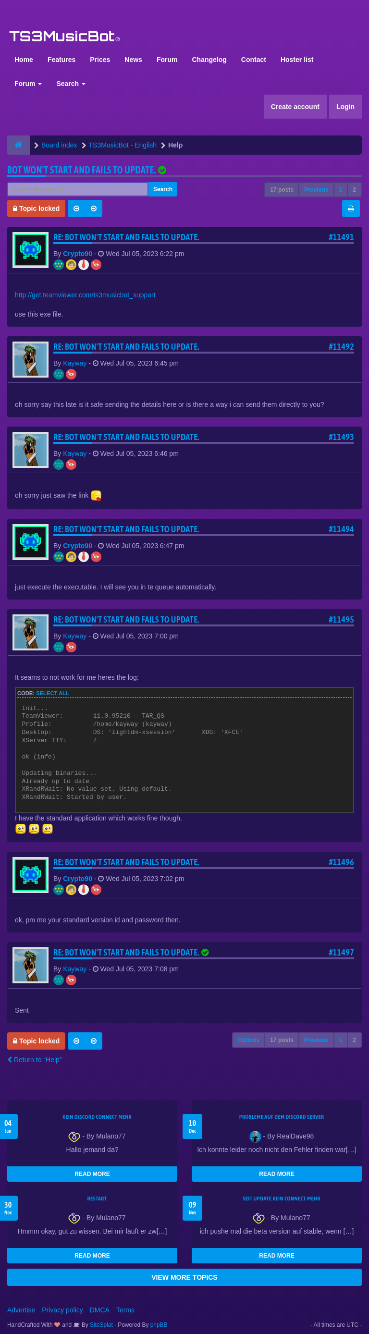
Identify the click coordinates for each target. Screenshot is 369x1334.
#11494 (341, 529)
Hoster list (297, 59)
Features (61, 59)
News (133, 59)
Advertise (21, 1310)
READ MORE (92, 1174)
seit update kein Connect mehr (281, 1198)
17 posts (282, 189)
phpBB (159, 1325)
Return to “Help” (34, 1060)
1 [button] (341, 189)
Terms (125, 1310)
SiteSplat (100, 1325)
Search (71, 83)
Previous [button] (316, 189)
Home (23, 59)
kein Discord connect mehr (97, 1117)
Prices (100, 59)
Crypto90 (77, 253)
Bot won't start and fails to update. (81, 169)
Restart (97, 1198)
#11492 (341, 347)
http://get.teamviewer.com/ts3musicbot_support (85, 295)
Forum (167, 59)
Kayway (74, 363)
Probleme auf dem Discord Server (281, 1117)
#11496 (341, 862)
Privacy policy (62, 1310)
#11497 (341, 952)
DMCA (100, 1310)
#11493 (341, 437)
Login (345, 106)
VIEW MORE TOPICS (184, 1277)
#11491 (341, 237)
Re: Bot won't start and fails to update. (126, 237)
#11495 (341, 619)
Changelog (209, 59)
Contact (253, 59)
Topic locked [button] (36, 208)
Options (248, 1040)
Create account (295, 106)
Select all (52, 693)
